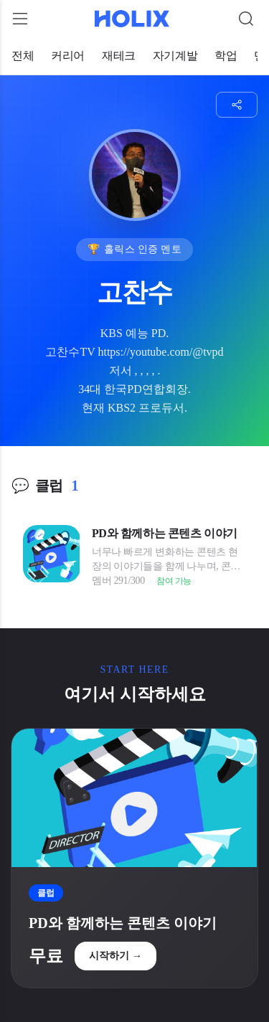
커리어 (68, 55)
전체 (22, 55)
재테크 (119, 55)
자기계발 (175, 55)
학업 (225, 55)
